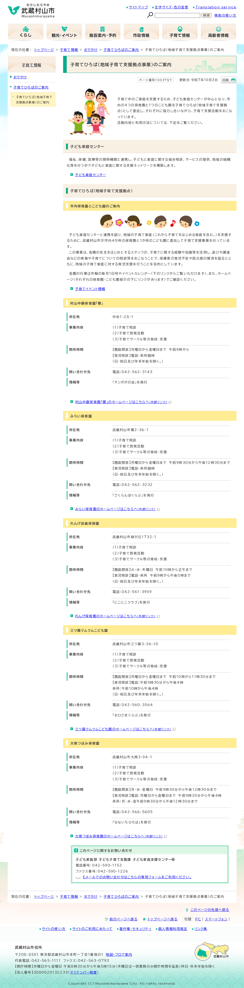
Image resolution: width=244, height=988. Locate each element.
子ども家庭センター (90, 175)
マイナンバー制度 (83, 972)
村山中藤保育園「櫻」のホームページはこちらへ (123, 402)
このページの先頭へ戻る (210, 910)
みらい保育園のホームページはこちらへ (117, 509)
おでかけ (91, 49)
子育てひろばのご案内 (121, 49)
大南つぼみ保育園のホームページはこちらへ (121, 836)
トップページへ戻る (163, 919)
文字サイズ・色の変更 (171, 7)
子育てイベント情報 (90, 289)
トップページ (44, 49)
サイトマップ (138, 7)
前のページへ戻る (124, 919)
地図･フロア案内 (119, 954)
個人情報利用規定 (173, 929)
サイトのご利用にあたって (92, 929)
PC (198, 919)
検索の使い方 (225, 15)
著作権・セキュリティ (135, 929)
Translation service (216, 7)
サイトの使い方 (54, 929)
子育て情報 (69, 49)
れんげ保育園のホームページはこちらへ (117, 616)
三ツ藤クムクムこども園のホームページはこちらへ (125, 729)
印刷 (226, 79)
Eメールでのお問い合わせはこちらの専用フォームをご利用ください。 (137, 877)
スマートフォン (216, 919)
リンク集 (200, 929)
